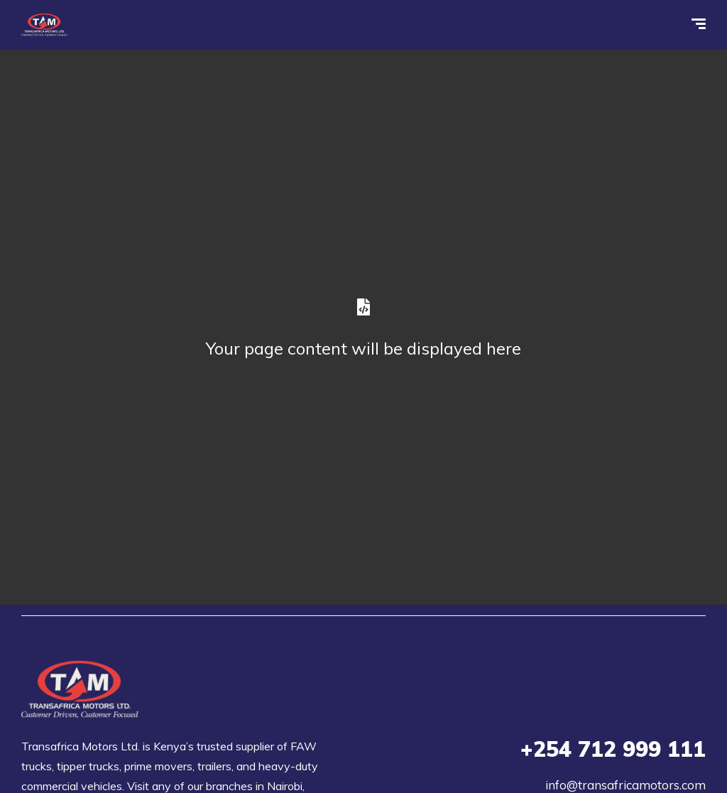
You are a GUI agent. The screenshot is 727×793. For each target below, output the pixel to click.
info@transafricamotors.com (625, 784)
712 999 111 (613, 748)
